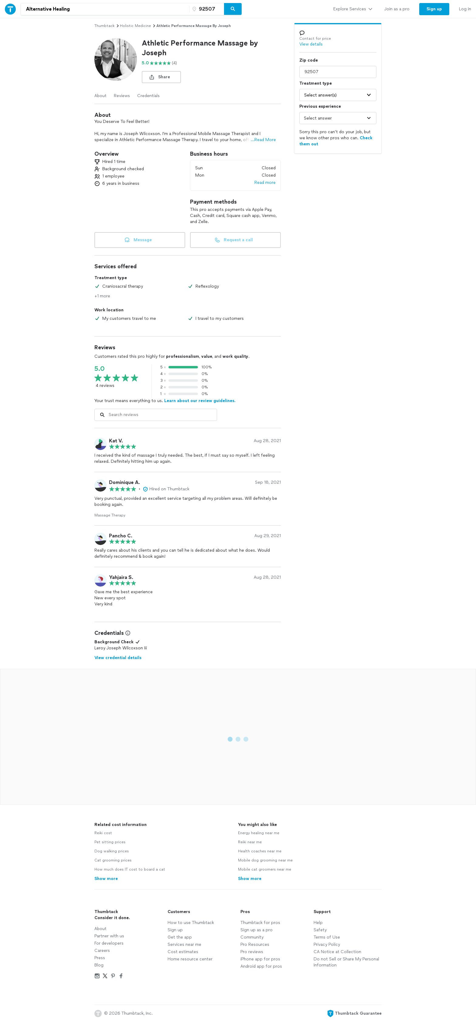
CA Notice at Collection (337, 951)
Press (99, 957)
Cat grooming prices (112, 860)
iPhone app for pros (260, 959)
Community (252, 937)
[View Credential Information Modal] (127, 633)
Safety (320, 929)
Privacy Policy (327, 944)
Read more (265, 182)
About (100, 95)
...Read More (263, 139)
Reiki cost (103, 833)
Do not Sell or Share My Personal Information (346, 962)
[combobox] (105, 9)
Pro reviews (251, 951)
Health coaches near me (259, 851)
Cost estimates (183, 951)
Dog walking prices (111, 851)
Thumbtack (104, 26)
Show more (106, 878)
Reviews (122, 95)
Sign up (175, 929)
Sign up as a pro (256, 929)
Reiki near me (250, 842)
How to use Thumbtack (191, 922)
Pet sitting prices (109, 842)
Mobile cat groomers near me (264, 869)
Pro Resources (254, 944)
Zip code (308, 60)
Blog (99, 965)
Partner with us (109, 936)
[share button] (161, 77)
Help (318, 922)
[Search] (233, 9)
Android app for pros (261, 966)
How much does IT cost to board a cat (129, 869)
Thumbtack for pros (260, 922)
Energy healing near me (258, 833)
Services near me (184, 944)
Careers (102, 950)
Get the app (180, 937)
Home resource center (190, 959)
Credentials (148, 95)
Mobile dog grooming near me (265, 860)
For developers (109, 943)
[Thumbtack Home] (10, 9)
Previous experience (320, 106)
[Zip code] (206, 9)
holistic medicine (135, 26)
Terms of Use (327, 937)
